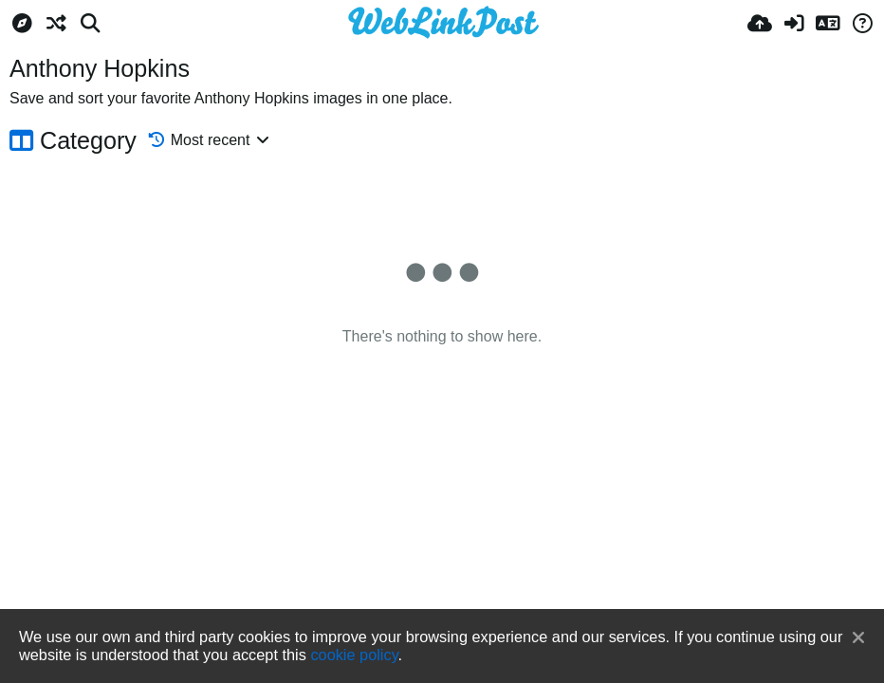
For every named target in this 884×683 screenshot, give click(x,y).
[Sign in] (794, 23)
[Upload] (759, 23)
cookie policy (353, 654)
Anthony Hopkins (99, 68)
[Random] (56, 23)
